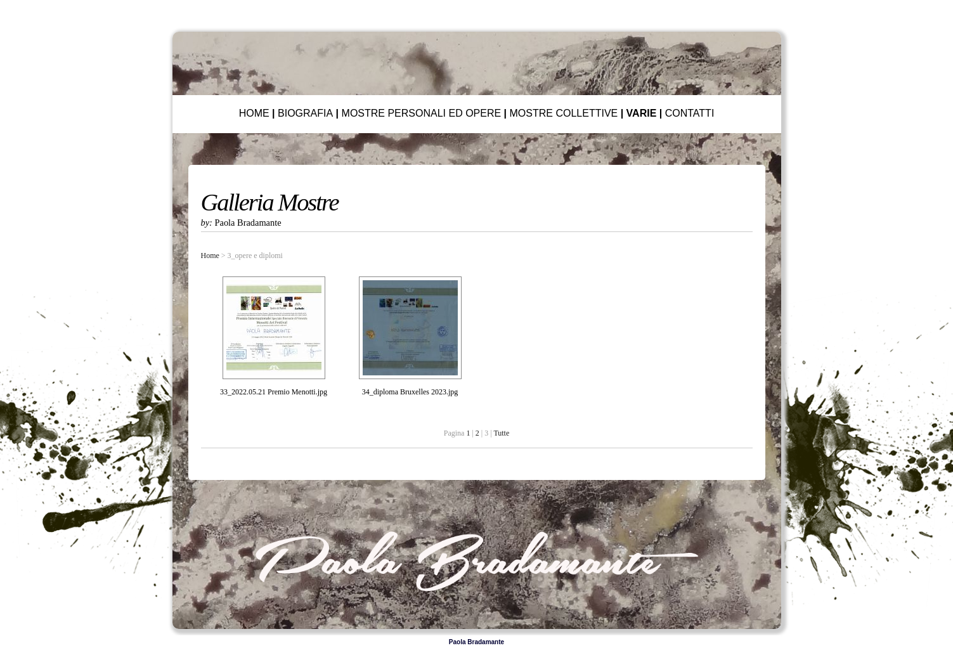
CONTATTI (690, 113)
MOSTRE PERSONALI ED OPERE (422, 113)
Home (210, 255)
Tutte (501, 433)
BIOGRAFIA (305, 113)
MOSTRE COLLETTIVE (564, 113)
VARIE (641, 113)
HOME (254, 113)
